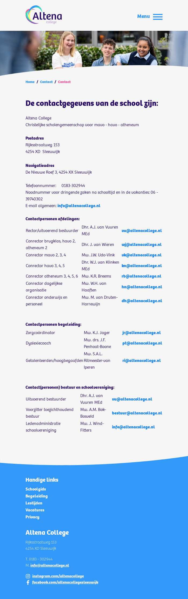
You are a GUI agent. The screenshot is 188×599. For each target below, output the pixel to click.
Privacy (32, 517)
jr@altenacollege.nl (141, 332)
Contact (46, 81)
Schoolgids (36, 489)
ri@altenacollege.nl (141, 360)
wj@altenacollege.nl (142, 244)
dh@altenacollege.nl (142, 301)
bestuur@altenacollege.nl (137, 413)
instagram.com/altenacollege (58, 576)
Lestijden (34, 503)
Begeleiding (37, 496)
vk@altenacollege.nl (142, 255)
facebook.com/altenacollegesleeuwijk (65, 582)
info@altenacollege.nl (78, 205)
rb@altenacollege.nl (141, 276)
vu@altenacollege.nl (142, 230)
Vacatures (35, 510)
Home (30, 81)
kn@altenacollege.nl (142, 265)
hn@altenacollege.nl (142, 287)
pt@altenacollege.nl (142, 343)
